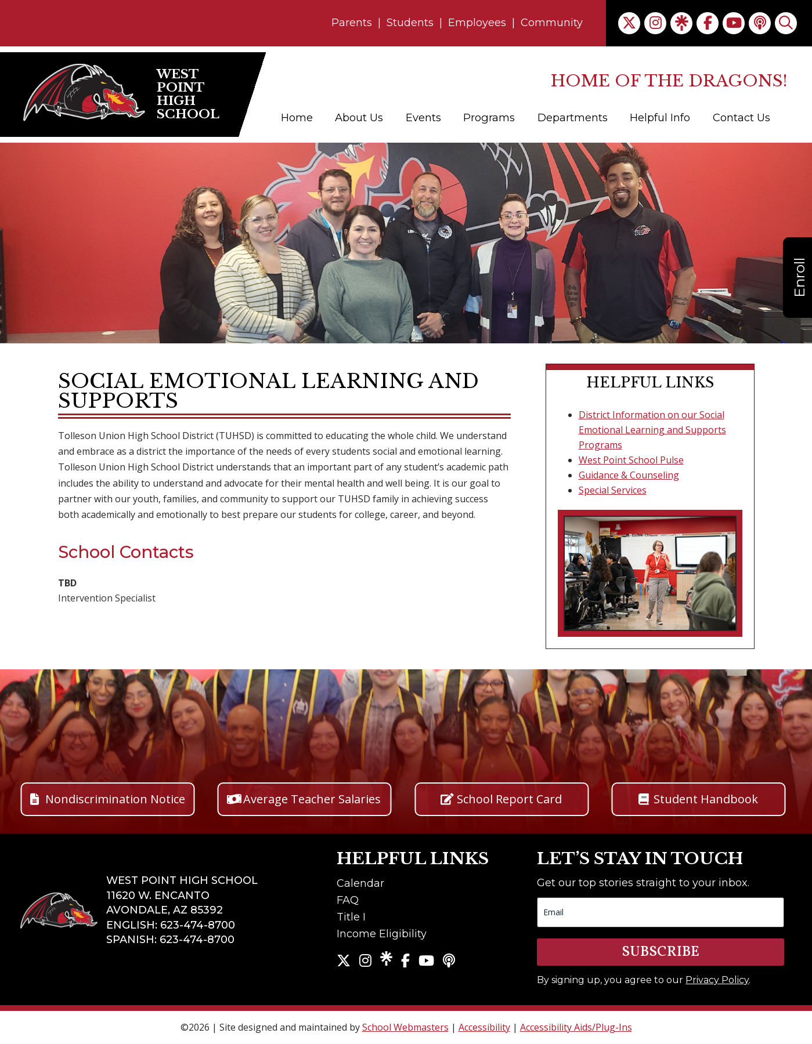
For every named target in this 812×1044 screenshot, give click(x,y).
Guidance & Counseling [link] (629, 475)
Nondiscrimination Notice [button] (115, 799)
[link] (629, 23)
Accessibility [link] (484, 1027)
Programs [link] (489, 118)
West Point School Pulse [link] (631, 460)
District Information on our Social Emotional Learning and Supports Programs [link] (652, 429)
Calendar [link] (360, 883)
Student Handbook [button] (706, 799)
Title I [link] (351, 917)
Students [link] (410, 22)
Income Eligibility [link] (382, 933)
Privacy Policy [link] (717, 979)
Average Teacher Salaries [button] (312, 799)
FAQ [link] (348, 900)
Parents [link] (351, 22)
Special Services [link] (613, 490)
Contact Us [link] (741, 118)
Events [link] (423, 118)
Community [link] (552, 22)
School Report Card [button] (509, 799)
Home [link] (297, 118)
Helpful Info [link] (660, 118)
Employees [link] (477, 22)
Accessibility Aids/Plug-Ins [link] (576, 1027)
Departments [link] (572, 118)
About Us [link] (359, 118)
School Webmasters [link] (405, 1027)
